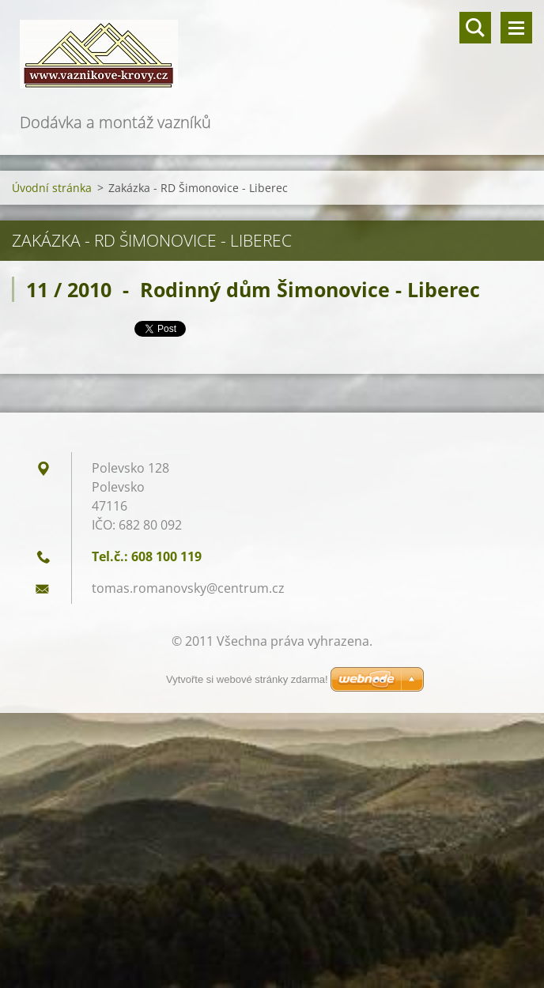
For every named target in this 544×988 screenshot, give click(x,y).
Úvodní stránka (52, 187)
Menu (516, 27)
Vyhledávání (475, 27)
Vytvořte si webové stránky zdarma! (247, 679)
